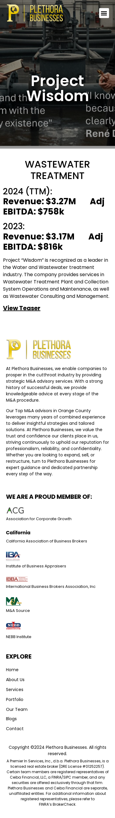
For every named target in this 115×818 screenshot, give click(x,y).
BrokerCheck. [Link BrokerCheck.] (64, 804)
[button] (104, 15)
